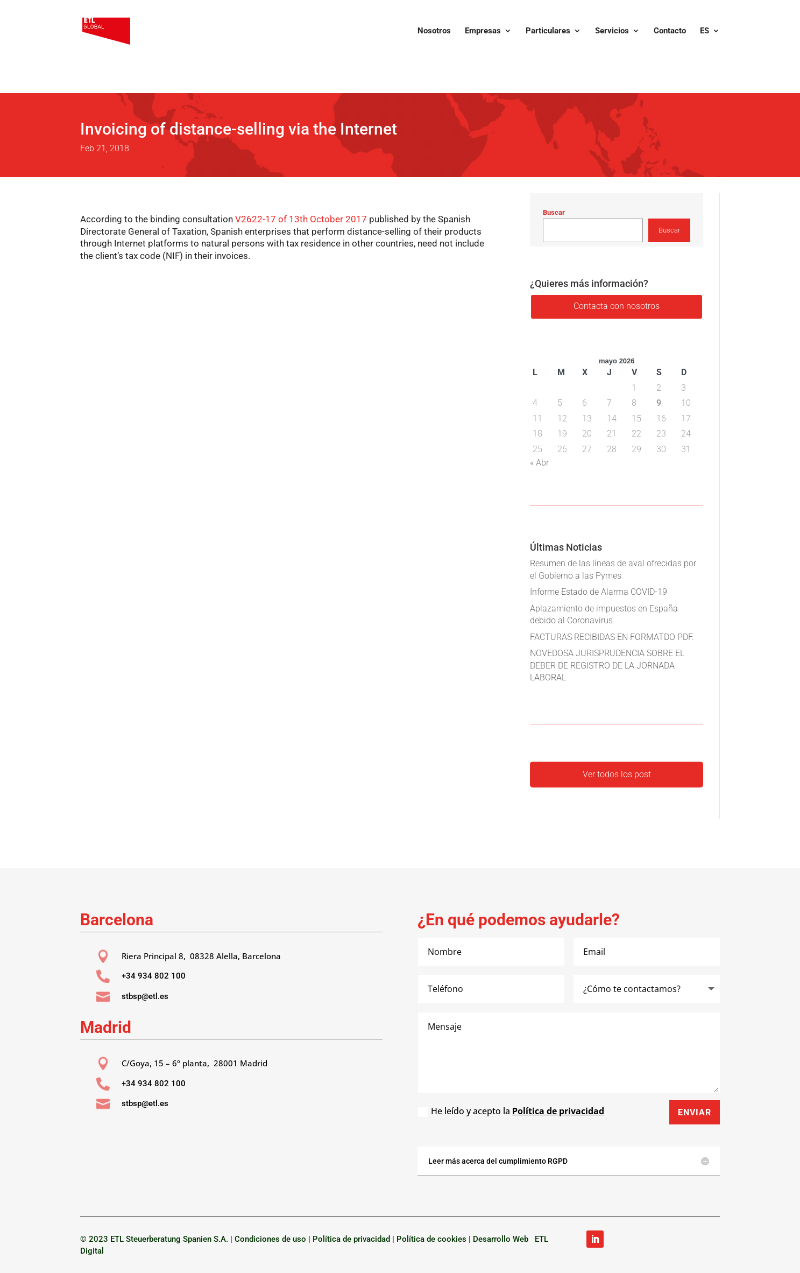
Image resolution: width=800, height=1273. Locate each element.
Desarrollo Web (503, 1239)
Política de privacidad (558, 1111)
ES (704, 31)
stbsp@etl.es (145, 996)
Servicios (612, 31)
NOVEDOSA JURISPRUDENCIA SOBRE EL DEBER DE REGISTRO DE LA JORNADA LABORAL (607, 665)
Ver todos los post (617, 774)
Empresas (483, 31)
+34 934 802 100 (154, 976)
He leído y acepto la (511, 1111)
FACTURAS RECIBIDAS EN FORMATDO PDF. (612, 637)
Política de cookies (431, 1239)
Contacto (670, 31)
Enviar (694, 1112)
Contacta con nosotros (617, 306)
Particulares (548, 31)
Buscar (554, 212)
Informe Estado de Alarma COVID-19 (598, 592)
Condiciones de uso (270, 1239)
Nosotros (434, 31)
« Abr (539, 463)
